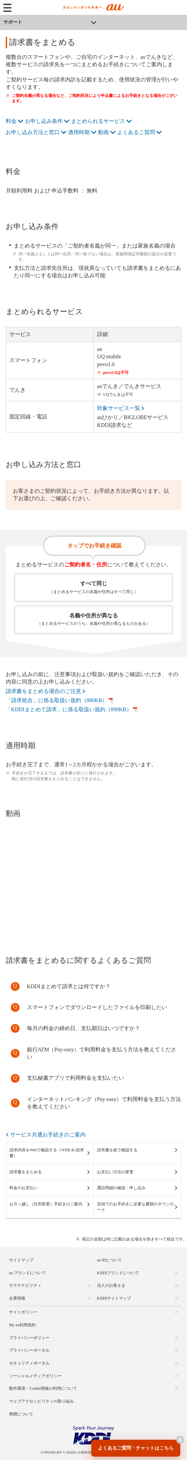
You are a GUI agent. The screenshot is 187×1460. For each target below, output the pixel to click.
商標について (21, 1413)
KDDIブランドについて (118, 1272)
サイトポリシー (23, 1312)
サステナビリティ (25, 1285)
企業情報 (17, 1298)
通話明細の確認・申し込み (121, 1187)
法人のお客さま (111, 1285)
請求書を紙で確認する (117, 1150)
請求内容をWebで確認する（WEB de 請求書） (46, 1153)
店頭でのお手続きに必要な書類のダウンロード (135, 1207)
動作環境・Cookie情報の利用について (43, 1388)
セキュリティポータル (29, 1363)
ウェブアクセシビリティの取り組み (41, 1401)
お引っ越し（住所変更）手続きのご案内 (45, 1204)
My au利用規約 (22, 1325)
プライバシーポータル (29, 1350)
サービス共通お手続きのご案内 (48, 1134)
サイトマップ (21, 1260)
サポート (12, 22)
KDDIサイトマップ (114, 1298)
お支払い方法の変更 (115, 1172)
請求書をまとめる (25, 1172)
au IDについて (109, 1260)
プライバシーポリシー (29, 1337)
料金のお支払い (23, 1187)
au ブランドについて (27, 1272)
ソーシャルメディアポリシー (35, 1375)
